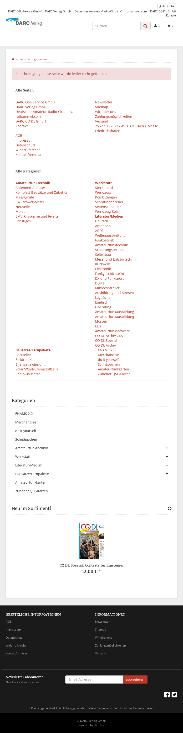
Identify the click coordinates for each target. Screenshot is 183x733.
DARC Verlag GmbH (58, 11)
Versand (101, 121)
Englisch (101, 302)
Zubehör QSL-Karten (114, 374)
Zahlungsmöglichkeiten (113, 116)
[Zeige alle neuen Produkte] (169, 508)
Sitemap (101, 107)
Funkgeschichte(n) (109, 273)
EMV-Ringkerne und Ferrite (37, 216)
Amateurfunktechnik (111, 245)
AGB (18, 135)
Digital (100, 283)
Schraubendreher (109, 202)
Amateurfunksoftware (112, 331)
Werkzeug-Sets (107, 211)
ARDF (99, 230)
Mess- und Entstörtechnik (115, 259)
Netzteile (22, 206)
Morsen (21, 211)
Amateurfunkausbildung (114, 312)
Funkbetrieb (104, 240)
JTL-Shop (99, 725)
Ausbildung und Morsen (114, 292)
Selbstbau (103, 254)
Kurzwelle (103, 264)
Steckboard (104, 187)
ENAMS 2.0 (106, 350)
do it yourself (108, 359)
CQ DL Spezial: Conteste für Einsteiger (92, 565)
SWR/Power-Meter (29, 202)
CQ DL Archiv (105, 345)
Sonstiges (23, 221)
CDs (98, 326)
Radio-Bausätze (27, 374)
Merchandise (108, 355)
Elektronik (103, 269)
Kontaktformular (28, 154)
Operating (103, 307)
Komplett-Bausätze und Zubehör (41, 192)
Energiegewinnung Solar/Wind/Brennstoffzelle (36, 366)
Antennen (103, 226)
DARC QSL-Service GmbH (25, 11)
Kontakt (171, 15)
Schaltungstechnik (109, 249)
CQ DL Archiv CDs (109, 335)
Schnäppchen (108, 364)
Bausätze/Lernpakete (93, 474)
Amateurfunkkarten (113, 369)
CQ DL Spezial (106, 340)
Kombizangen (106, 197)
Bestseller (23, 355)
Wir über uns (105, 111)
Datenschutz (25, 145)
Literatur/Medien (93, 465)
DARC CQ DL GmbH (163, 11)
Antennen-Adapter (30, 187)
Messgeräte (24, 197)
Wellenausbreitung (110, 235)
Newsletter (103, 102)
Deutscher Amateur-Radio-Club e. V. (98, 11)
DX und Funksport (109, 278)
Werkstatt (93, 456)
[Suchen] (116, 26)
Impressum (24, 140)
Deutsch (101, 221)
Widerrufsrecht (27, 150)
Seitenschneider (108, 206)
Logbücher (103, 297)
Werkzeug (103, 192)
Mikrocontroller (107, 288)
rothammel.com (136, 11)
